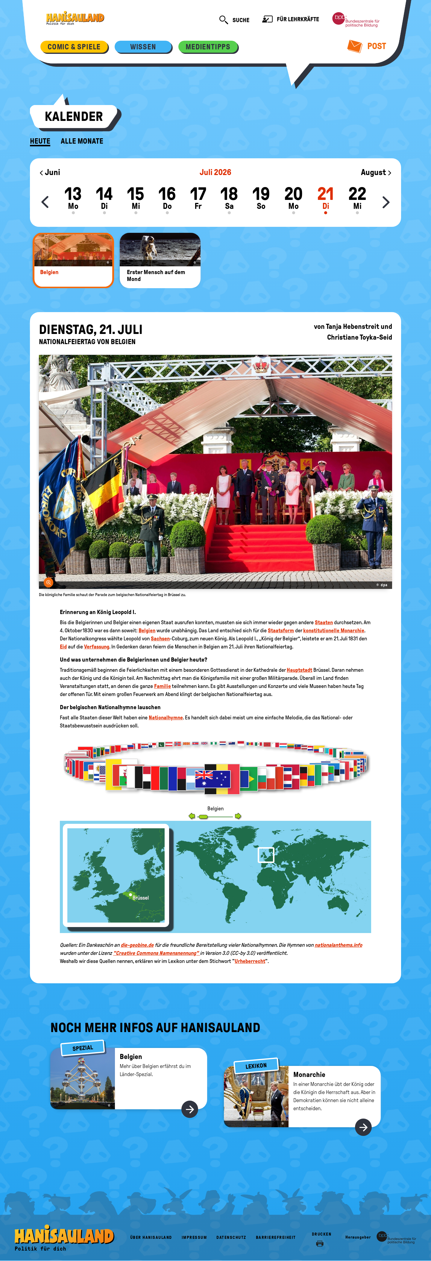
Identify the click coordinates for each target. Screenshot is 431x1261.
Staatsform (281, 630)
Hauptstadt (299, 670)
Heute (40, 141)
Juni (49, 172)
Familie (162, 686)
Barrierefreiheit (276, 1237)
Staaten (324, 622)
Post (366, 46)
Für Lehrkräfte (290, 20)
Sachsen (160, 639)
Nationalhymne (166, 718)
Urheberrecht (250, 961)
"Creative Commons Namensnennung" (156, 953)
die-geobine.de (137, 945)
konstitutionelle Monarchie (333, 630)
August (376, 172)
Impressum (194, 1237)
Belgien (147, 630)
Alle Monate (82, 141)
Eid (63, 647)
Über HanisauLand (151, 1237)
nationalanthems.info (338, 945)
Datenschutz (231, 1237)
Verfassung (96, 647)
